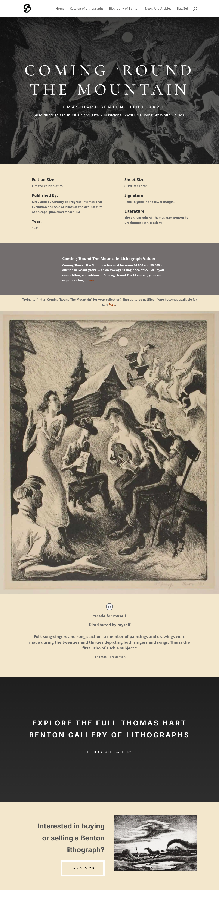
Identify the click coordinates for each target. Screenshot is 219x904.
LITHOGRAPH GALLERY (109, 752)
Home (60, 8)
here (90, 280)
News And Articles (158, 8)
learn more (83, 868)
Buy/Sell (183, 8)
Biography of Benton (124, 8)
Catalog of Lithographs (87, 8)
